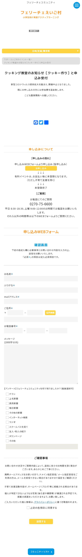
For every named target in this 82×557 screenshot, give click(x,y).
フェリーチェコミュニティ (41, 2)
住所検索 (50, 312)
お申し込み (41, 168)
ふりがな (9, 285)
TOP (6, 59)
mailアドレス (12, 296)
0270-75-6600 (41, 203)
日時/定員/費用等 (41, 51)
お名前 (8, 274)
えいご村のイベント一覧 (20, 59)
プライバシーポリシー (44, 502)
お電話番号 (11, 326)
